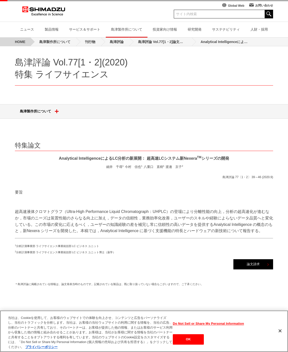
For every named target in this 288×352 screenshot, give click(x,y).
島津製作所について (126, 29)
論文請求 (253, 264)
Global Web (236, 5)
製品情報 (52, 29)
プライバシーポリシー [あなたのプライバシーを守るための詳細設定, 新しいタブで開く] (41, 350)
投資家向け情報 (165, 29)
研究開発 (195, 29)
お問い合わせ (264, 5)
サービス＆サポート (84, 29)
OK (188, 342)
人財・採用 (259, 29)
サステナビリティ (226, 29)
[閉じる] (280, 333)
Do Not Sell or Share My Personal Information (208, 326)
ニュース (27, 29)
